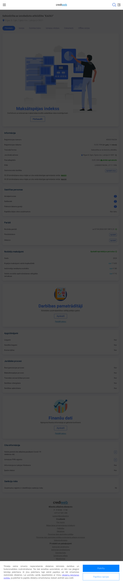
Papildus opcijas (101, 576)
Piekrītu (101, 568)
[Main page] (61, 5)
